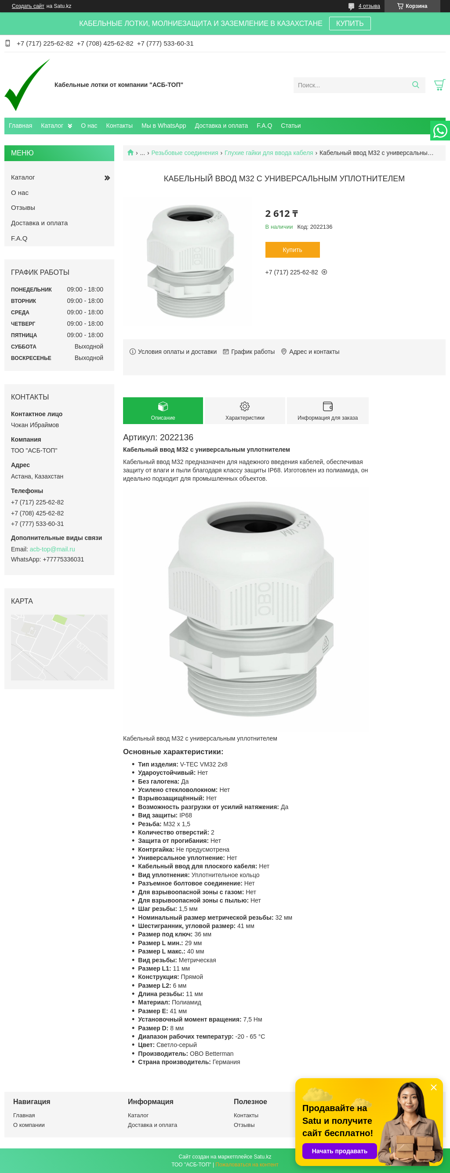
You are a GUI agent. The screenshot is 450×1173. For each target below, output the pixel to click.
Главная (20, 125)
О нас (89, 125)
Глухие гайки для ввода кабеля (269, 152)
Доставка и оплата (221, 125)
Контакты (119, 125)
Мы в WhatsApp (164, 125)
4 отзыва (369, 6)
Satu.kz (262, 1157)
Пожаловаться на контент (246, 1165)
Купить (292, 249)
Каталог (52, 125)
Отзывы (23, 207)
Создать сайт (28, 6)
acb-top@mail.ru (52, 549)
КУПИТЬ (350, 23)
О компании (29, 1125)
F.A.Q (264, 125)
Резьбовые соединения (185, 152)
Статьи (291, 125)
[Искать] (415, 85)
